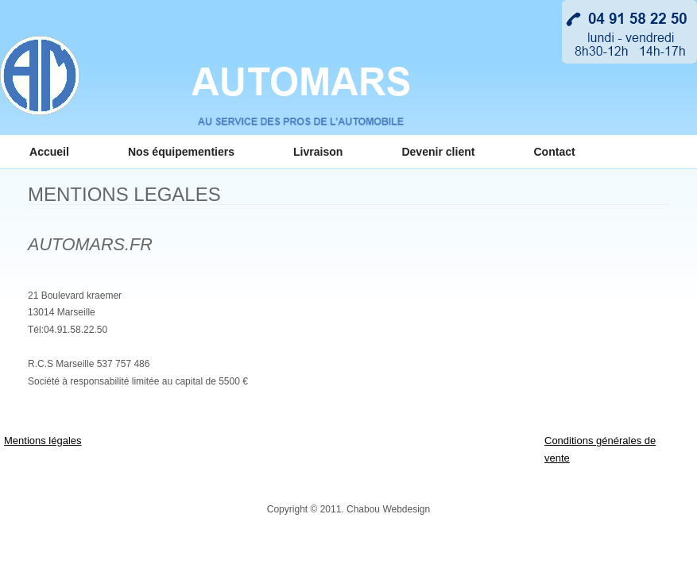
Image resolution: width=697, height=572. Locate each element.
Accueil (49, 151)
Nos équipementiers (181, 151)
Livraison (318, 151)
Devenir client (437, 151)
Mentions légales (43, 440)
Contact (554, 151)
